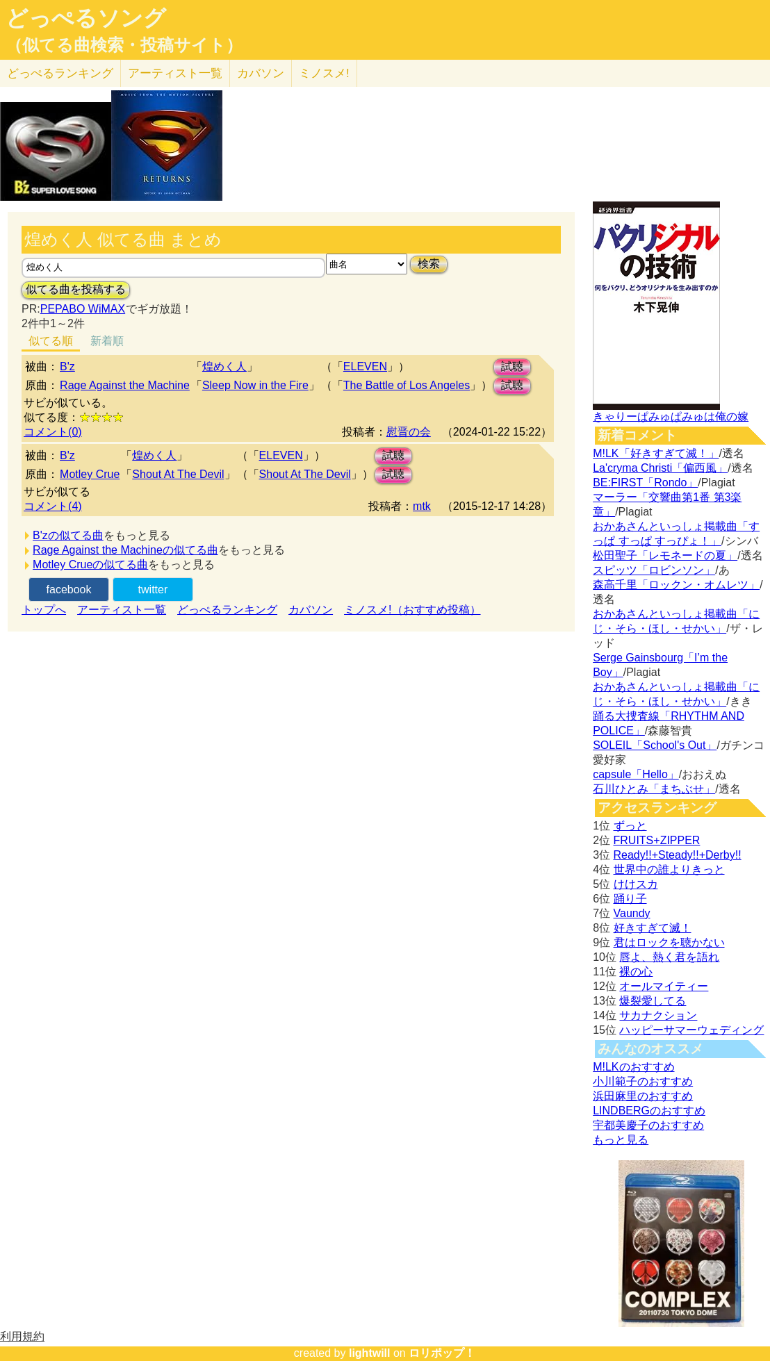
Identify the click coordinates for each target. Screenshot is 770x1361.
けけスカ (636, 884)
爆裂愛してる (652, 1001)
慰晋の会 (408, 432)
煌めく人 (224, 366)
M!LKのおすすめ (633, 1067)
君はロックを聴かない (669, 942)
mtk (422, 506)
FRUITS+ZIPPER (657, 840)
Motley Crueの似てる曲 (90, 564)
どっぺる (60, 73)
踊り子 (630, 899)
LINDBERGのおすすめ (649, 1110)
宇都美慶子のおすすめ (648, 1125)
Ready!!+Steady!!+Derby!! (678, 855)
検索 (429, 264)
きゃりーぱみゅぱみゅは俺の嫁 (670, 416)
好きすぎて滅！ (652, 928)
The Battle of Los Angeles (406, 385)
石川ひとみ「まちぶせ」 (654, 789)
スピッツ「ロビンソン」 (654, 570)
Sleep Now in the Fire (255, 385)
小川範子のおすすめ (643, 1081)
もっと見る (620, 1140)
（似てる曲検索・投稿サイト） (124, 45)
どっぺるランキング (227, 610)
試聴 (512, 366)
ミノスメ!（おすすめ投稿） (412, 610)
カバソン (260, 73)
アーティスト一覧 (121, 610)
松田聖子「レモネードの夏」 (665, 555)
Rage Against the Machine (125, 385)
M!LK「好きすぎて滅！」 (656, 453)
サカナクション (658, 1015)
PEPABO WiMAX (82, 309)
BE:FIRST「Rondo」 (645, 482)
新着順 (107, 341)
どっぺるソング (86, 18)
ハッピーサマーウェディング (691, 1030)
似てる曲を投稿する (76, 289)
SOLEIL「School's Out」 (654, 745)
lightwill (370, 1353)
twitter (153, 589)
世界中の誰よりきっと (669, 869)
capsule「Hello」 (636, 774)
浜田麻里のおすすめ (643, 1096)
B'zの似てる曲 (68, 535)
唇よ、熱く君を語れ (669, 957)
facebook (69, 589)
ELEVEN (365, 366)
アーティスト (175, 73)
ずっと (630, 826)
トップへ (44, 610)
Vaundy (632, 913)
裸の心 (636, 972)
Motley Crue (90, 474)
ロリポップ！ (442, 1353)
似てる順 (50, 341)
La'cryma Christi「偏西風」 (660, 468)
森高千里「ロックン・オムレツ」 (676, 585)
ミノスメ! (324, 73)
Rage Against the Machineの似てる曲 (125, 550)
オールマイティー (663, 986)
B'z (67, 366)
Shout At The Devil (178, 474)
